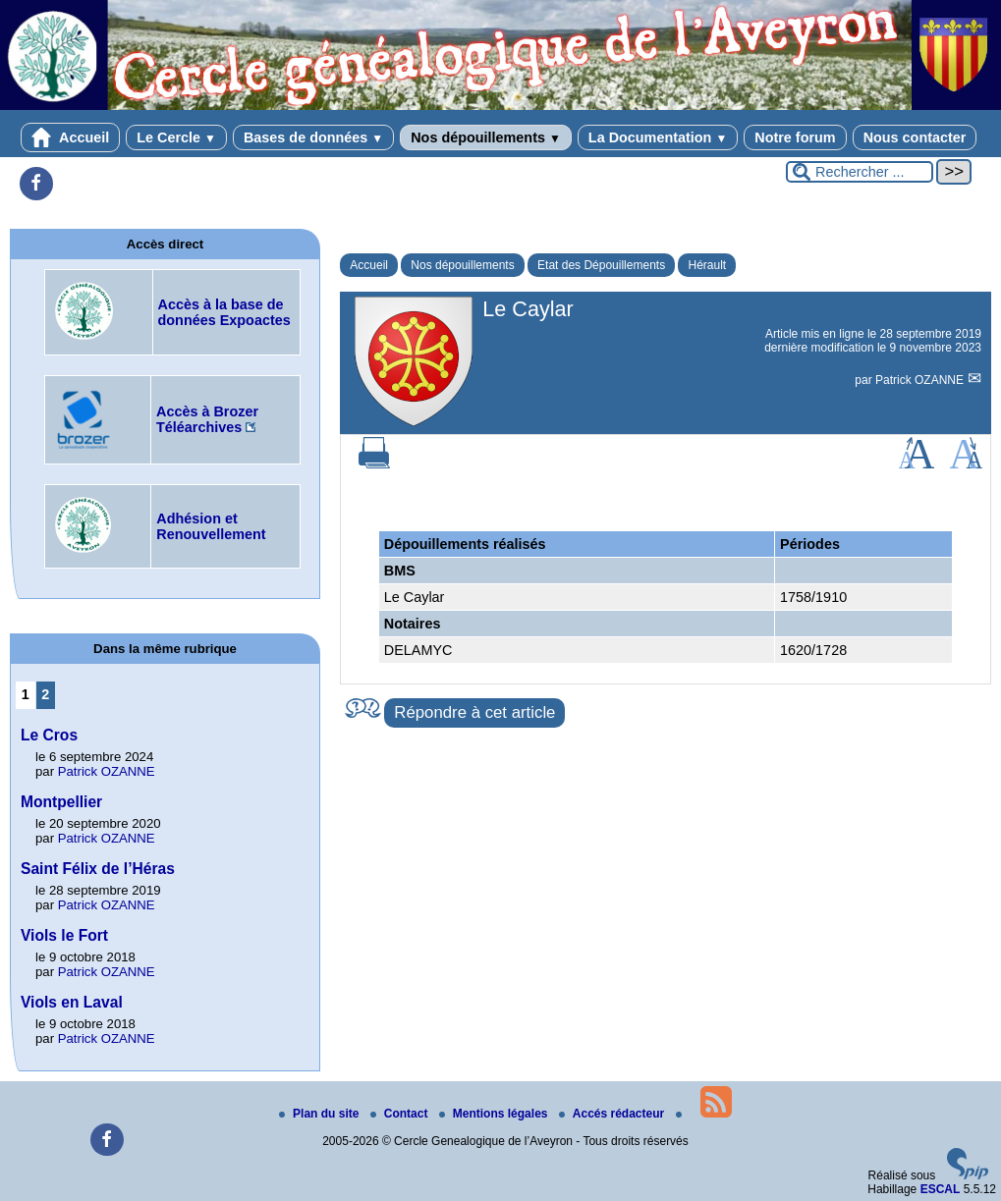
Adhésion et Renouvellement (210, 526)
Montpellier (61, 801)
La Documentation (657, 137)
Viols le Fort (64, 935)
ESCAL (940, 1189)
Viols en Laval (72, 1002)
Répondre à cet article (474, 712)
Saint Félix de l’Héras (98, 868)
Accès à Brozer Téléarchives (207, 419)
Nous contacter (915, 137)
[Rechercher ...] (859, 172)
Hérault (707, 265)
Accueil (70, 137)
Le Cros (49, 735)
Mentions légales (495, 1113)
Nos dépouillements (486, 137)
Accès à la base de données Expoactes (224, 312)
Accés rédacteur (613, 1113)
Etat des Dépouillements (601, 265)
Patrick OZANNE (921, 380)
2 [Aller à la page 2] (45, 694)
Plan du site (320, 1113)
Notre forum (794, 137)
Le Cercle (176, 137)
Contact (400, 1113)
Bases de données (313, 137)
